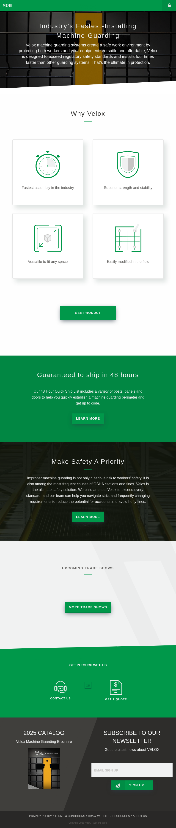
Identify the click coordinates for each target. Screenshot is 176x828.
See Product (88, 313)
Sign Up (136, 785)
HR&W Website (99, 816)
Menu (7, 5)
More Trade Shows (88, 607)
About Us (140, 816)
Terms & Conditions (70, 816)
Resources (121, 816)
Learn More (88, 418)
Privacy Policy (40, 816)
